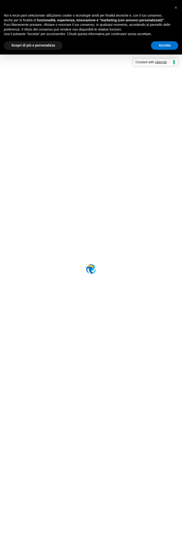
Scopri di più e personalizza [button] (33, 45)
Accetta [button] (165, 45)
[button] (176, 7)
